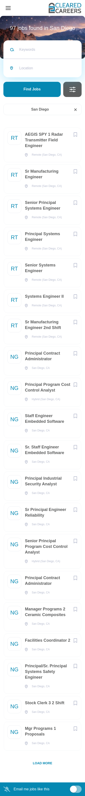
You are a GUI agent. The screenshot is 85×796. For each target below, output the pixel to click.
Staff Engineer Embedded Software (44, 419)
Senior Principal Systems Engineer (42, 205)
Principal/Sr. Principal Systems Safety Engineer (46, 672)
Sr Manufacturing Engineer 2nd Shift (43, 325)
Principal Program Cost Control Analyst (47, 387)
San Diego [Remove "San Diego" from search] (40, 109)
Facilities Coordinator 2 (47, 640)
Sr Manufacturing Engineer (41, 174)
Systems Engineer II (44, 296)
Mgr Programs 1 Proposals (40, 731)
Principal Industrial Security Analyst (43, 481)
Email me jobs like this (31, 789)
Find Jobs (32, 89)
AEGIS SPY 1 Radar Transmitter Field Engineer (44, 140)
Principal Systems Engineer (42, 237)
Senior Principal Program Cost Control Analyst (46, 546)
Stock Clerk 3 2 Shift (44, 703)
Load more (42, 763)
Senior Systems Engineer (40, 268)
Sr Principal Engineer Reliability (45, 512)
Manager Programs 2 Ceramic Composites (45, 612)
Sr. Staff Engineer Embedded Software (44, 450)
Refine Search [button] (72, 89)
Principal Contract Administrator (42, 356)
